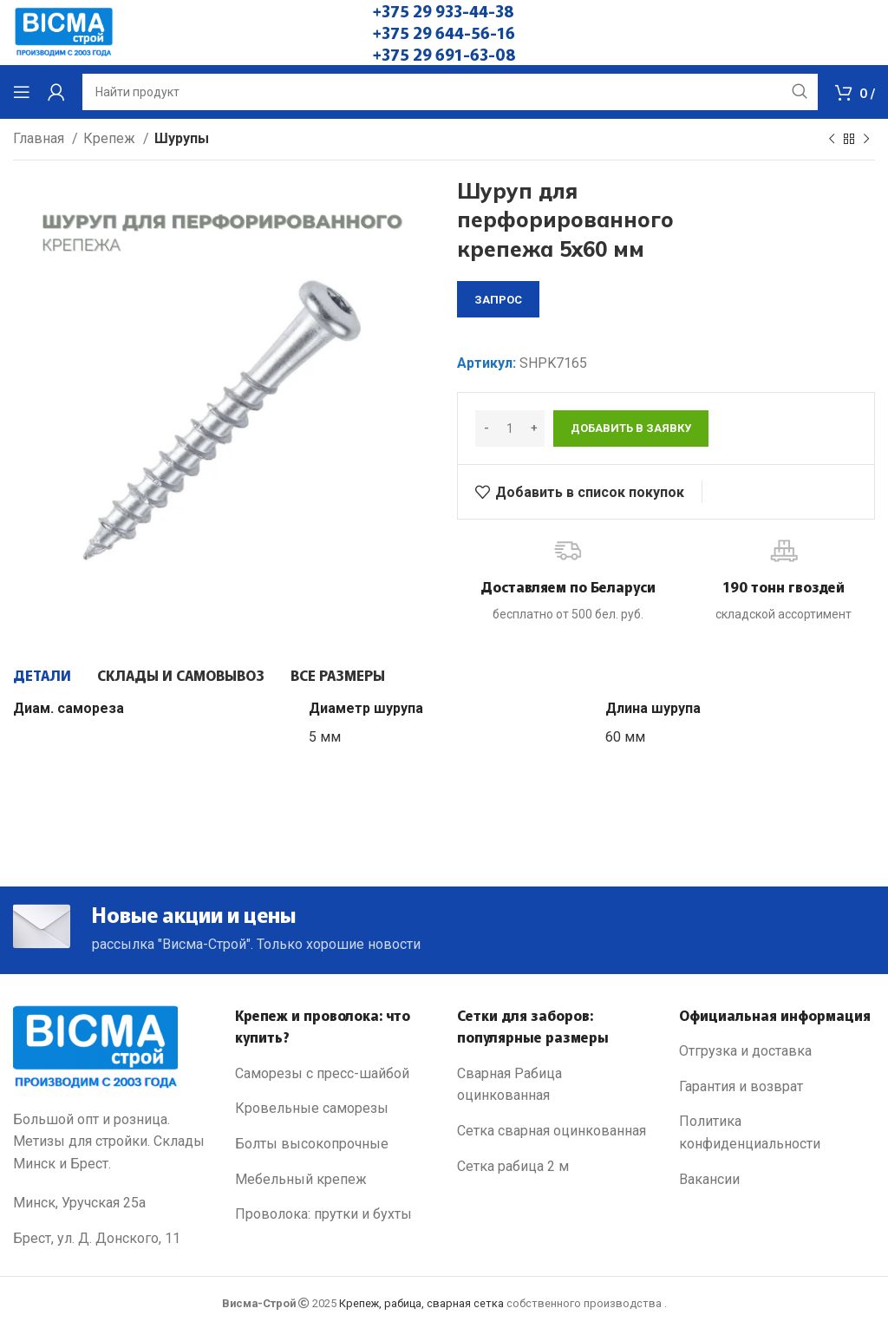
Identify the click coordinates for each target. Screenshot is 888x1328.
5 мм (325, 737)
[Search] (450, 92)
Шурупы (181, 138)
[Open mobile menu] (21, 92)
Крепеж (111, 138)
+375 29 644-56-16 (444, 32)
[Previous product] (831, 139)
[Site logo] (63, 31)
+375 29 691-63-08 (444, 54)
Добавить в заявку (631, 428)
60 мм (625, 737)
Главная (40, 138)
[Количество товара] (510, 428)
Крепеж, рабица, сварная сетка (421, 1303)
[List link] (333, 1074)
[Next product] (866, 139)
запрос (498, 299)
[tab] (42, 674)
